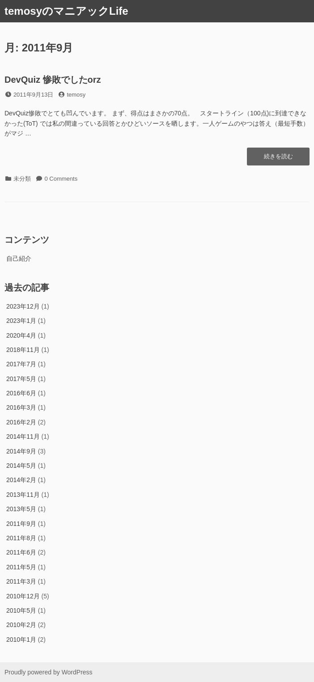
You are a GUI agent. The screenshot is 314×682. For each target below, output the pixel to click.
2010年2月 (21, 624)
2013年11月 (23, 494)
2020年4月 (21, 335)
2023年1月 (21, 320)
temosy (76, 94)
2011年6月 (21, 552)
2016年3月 (21, 407)
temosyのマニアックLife (66, 11)
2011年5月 (21, 567)
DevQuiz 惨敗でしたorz (52, 80)
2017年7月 (21, 364)
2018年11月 (23, 349)
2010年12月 (23, 596)
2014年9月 (21, 451)
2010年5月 (21, 610)
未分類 (22, 178)
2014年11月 (23, 436)
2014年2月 (21, 479)
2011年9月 (21, 523)
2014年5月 (21, 465)
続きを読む (278, 159)
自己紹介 (18, 258)
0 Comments (61, 178)
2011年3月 (21, 581)
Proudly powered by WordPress (48, 672)
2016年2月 (21, 422)
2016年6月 (21, 393)
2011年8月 (21, 538)
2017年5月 (21, 378)
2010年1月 (21, 639)
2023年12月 (23, 306)
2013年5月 (21, 509)
